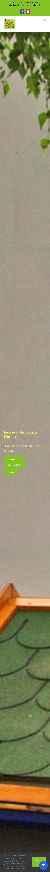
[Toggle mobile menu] (44, 20)
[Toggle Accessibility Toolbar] (43, 865)
